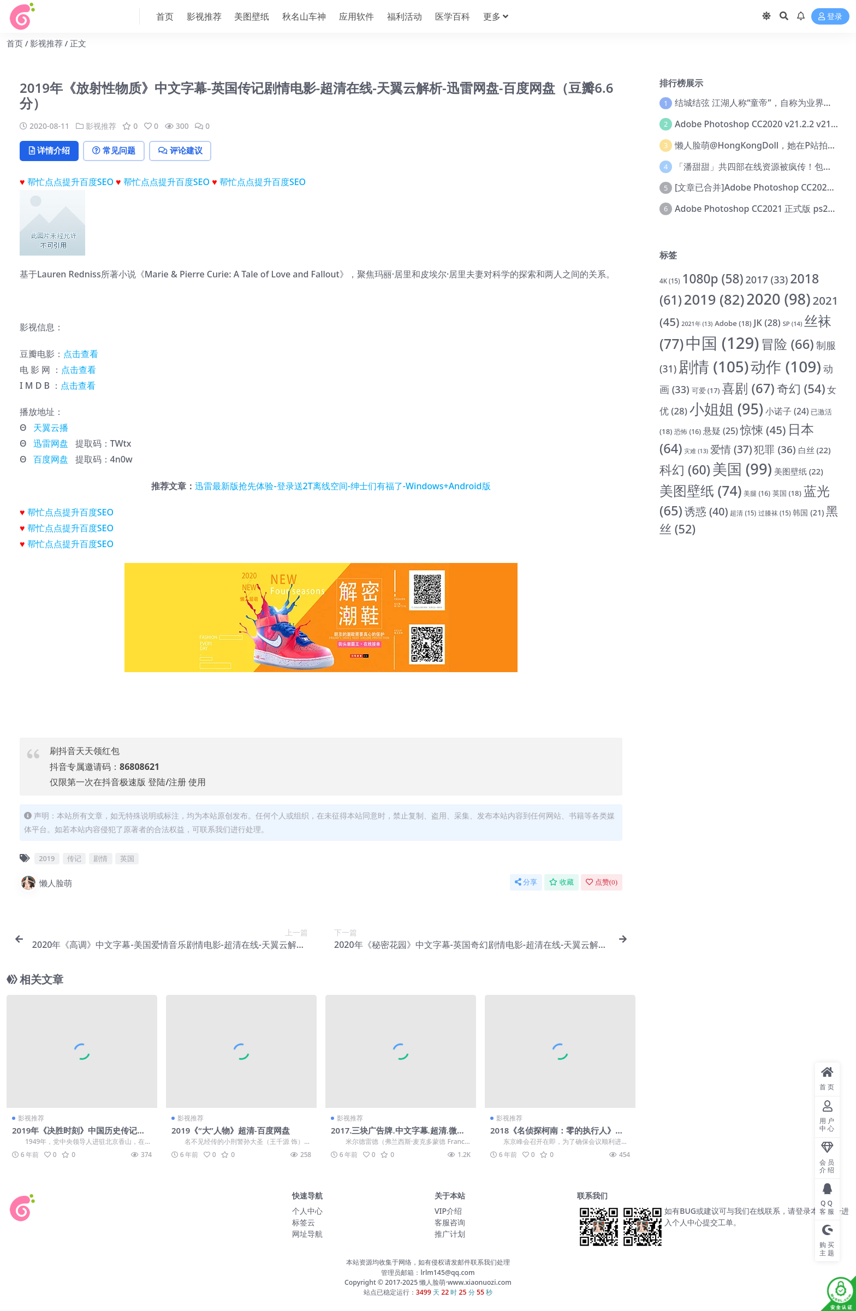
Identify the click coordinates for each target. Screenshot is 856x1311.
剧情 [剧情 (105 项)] (713, 366)
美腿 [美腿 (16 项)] (757, 493)
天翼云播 (50, 428)
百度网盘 (50, 459)
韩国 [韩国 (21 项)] (808, 512)
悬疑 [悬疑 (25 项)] (720, 431)
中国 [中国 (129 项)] (722, 343)
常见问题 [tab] (116, 150)
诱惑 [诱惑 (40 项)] (706, 511)
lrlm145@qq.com (447, 1272)
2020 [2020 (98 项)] (778, 299)
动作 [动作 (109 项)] (786, 366)
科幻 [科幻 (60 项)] (684, 469)
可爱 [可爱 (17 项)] (706, 390)
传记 (74, 858)
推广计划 (450, 1234)
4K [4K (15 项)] (669, 281)
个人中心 (307, 1211)
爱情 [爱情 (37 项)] (731, 449)
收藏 (561, 882)
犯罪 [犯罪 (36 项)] (774, 449)
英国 (127, 858)
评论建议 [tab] (184, 150)
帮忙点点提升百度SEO (70, 182)
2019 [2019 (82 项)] (714, 299)
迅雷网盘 (50, 443)
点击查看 (80, 354)
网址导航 (307, 1234)
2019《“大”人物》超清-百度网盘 (230, 1130)
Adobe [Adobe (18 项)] (733, 323)
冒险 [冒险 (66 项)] (787, 344)
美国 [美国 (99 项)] (742, 469)
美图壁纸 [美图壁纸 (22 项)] (798, 471)
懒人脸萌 (46, 883)
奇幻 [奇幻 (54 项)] (801, 388)
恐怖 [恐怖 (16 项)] (687, 431)
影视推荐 (46, 43)
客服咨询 (450, 1223)
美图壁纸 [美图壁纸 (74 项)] (700, 490)
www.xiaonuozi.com (480, 1282)
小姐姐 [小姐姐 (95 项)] (726, 409)
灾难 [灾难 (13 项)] (696, 451)
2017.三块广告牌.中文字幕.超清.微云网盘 (398, 1135)
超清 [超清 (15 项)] (743, 513)
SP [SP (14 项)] (792, 323)
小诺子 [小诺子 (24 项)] (787, 411)
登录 (830, 17)
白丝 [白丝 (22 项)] (814, 449)
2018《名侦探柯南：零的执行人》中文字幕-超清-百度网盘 (557, 1135)
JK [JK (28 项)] (767, 322)
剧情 (100, 858)
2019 (47, 858)
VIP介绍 (448, 1211)
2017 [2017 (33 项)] (767, 279)
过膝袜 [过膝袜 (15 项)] (774, 513)
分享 (526, 882)
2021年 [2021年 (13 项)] (696, 324)
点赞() (601, 882)
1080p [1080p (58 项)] (712, 278)
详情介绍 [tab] (49, 150)
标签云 (303, 1223)
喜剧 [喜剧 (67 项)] (748, 388)
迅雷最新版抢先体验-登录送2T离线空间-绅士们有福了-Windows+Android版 (342, 486)
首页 (15, 43)
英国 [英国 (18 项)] (786, 493)
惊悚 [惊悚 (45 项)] (763, 429)
